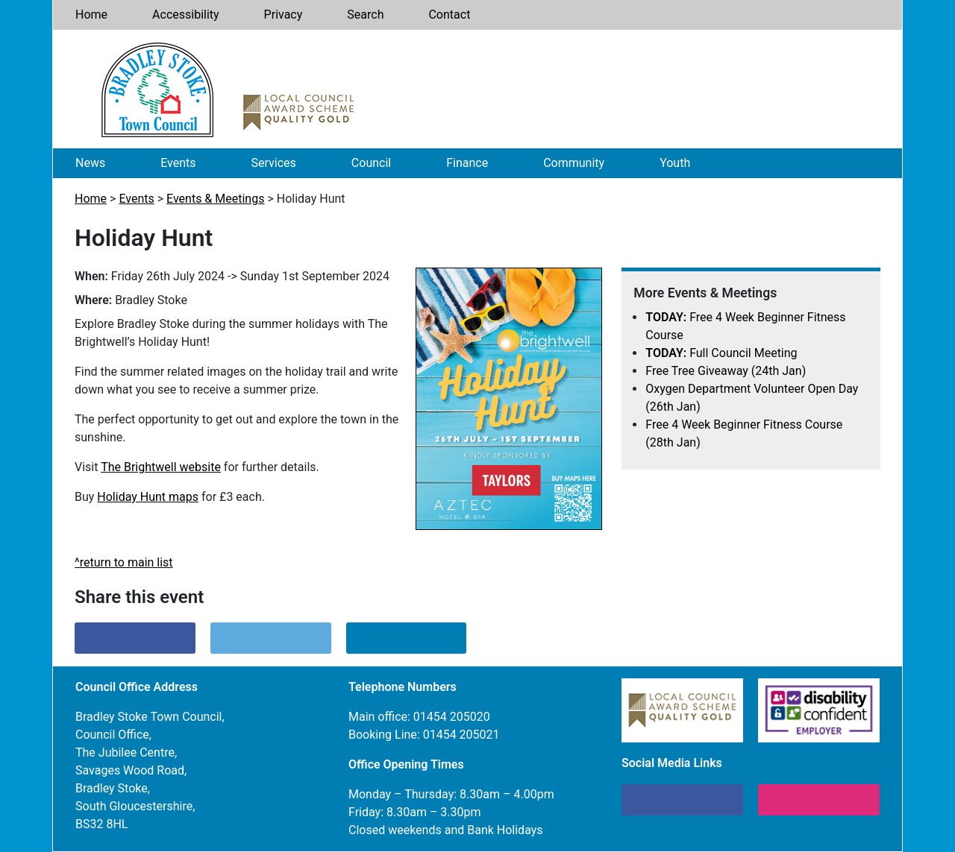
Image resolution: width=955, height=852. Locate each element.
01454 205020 (451, 717)
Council (371, 163)
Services (273, 163)
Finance (467, 163)
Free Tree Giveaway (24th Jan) (725, 371)
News (90, 163)
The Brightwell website (161, 467)
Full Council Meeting (721, 353)
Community (573, 163)
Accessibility (185, 14)
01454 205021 (461, 735)
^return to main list (124, 562)
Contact (449, 14)
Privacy (283, 14)
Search (365, 14)
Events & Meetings (215, 199)
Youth (675, 163)
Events (177, 163)
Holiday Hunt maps (147, 497)
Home (91, 14)
